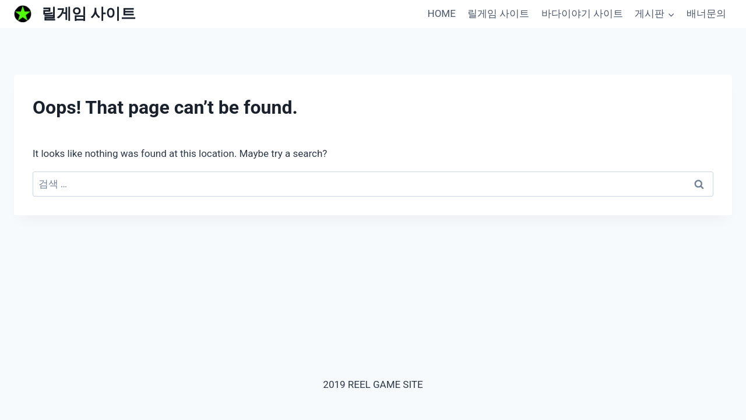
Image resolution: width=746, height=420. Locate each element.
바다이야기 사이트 (582, 13)
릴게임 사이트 (498, 13)
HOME (442, 13)
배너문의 (706, 13)
